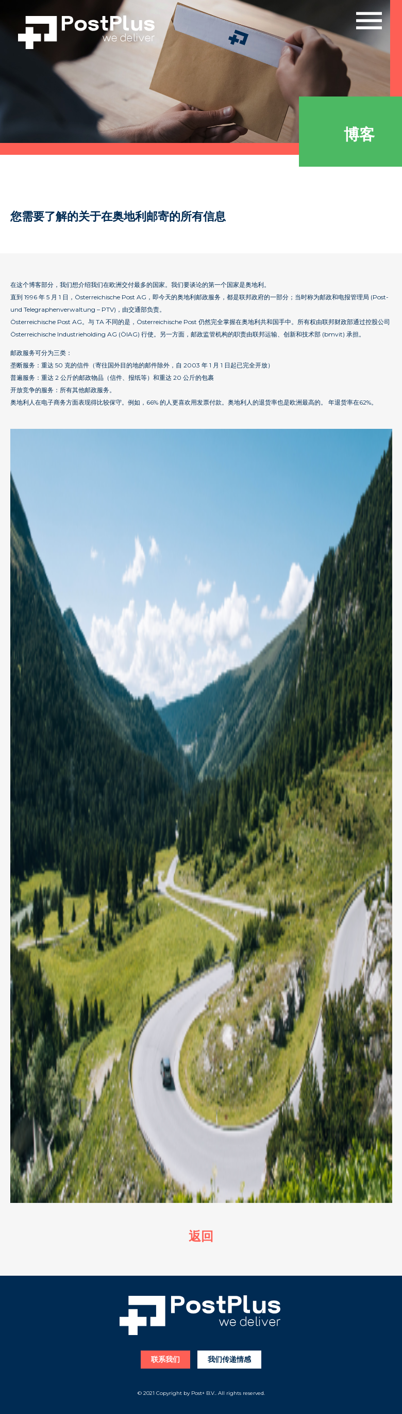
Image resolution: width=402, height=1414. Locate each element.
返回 (201, 1236)
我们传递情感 (229, 1359)
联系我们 (165, 1359)
